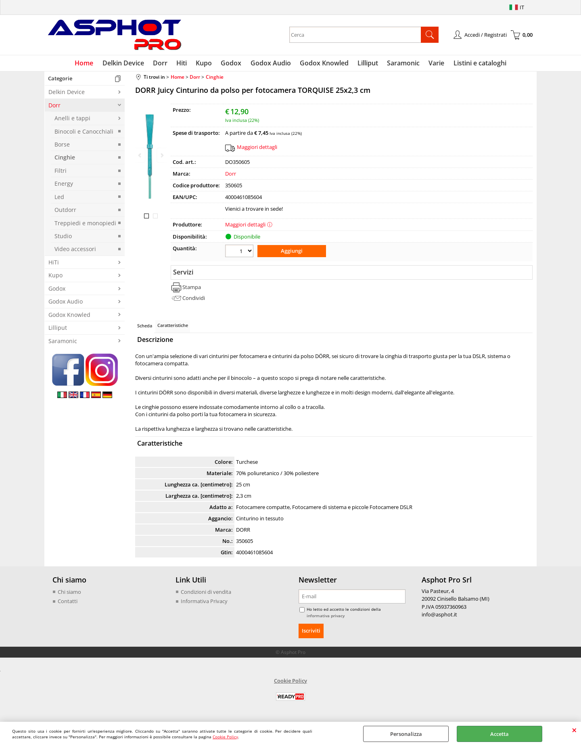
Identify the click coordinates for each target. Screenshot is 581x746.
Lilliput (365, 63)
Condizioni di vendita (206, 593)
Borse (62, 146)
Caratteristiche (172, 326)
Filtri (60, 172)
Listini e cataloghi (475, 63)
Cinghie (64, 159)
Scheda (144, 327)
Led (59, 198)
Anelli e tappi (72, 120)
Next (161, 155)
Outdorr (65, 212)
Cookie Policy (225, 737)
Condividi (193, 299)
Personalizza (406, 734)
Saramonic (400, 63)
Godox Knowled (323, 63)
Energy (63, 185)
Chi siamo (69, 593)
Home (89, 63)
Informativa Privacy (204, 602)
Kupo (205, 63)
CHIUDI (574, 730)
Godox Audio (270, 63)
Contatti (67, 602)
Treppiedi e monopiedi (85, 224)
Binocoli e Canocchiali (83, 133)
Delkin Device (127, 63)
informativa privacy (326, 617)
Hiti (184, 63)
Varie (433, 63)
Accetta (499, 734)
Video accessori (75, 251)
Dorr (163, 63)
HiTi (53, 264)
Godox (232, 63)
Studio (63, 237)
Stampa (191, 288)
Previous (140, 155)
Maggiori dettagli (257, 148)
